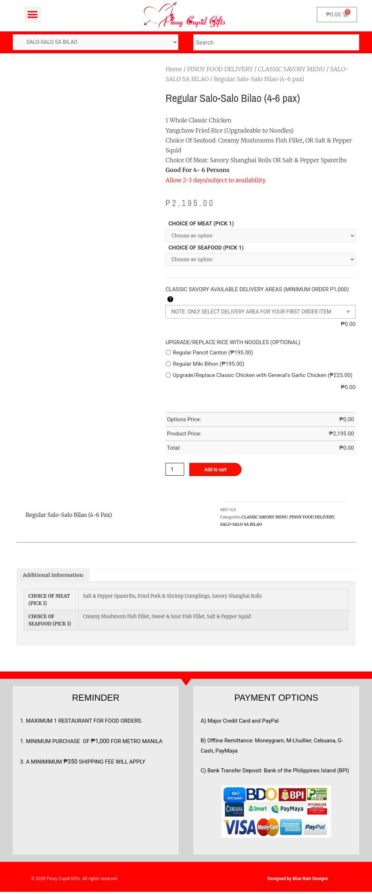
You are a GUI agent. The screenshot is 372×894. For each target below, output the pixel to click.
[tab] (54, 577)
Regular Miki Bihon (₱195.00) (205, 365)
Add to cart (217, 471)
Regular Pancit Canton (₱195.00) (209, 354)
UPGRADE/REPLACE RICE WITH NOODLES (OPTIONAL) (233, 344)
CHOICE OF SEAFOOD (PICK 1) (206, 248)
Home (174, 69)
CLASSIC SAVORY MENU (291, 69)
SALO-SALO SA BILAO (241, 526)
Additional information (54, 577)
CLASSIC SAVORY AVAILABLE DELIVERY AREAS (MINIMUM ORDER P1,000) (257, 296)
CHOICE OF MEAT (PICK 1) (201, 224)
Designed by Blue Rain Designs (297, 880)
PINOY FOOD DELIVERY (220, 69)
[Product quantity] (175, 470)
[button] (32, 15)
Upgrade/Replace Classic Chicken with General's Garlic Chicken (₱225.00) (259, 376)
